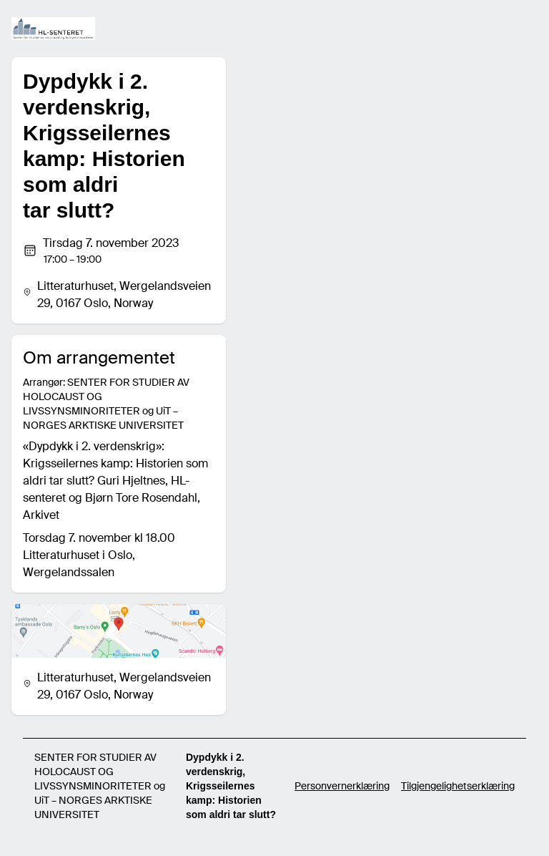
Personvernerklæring (342, 785)
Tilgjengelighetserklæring (458, 785)
